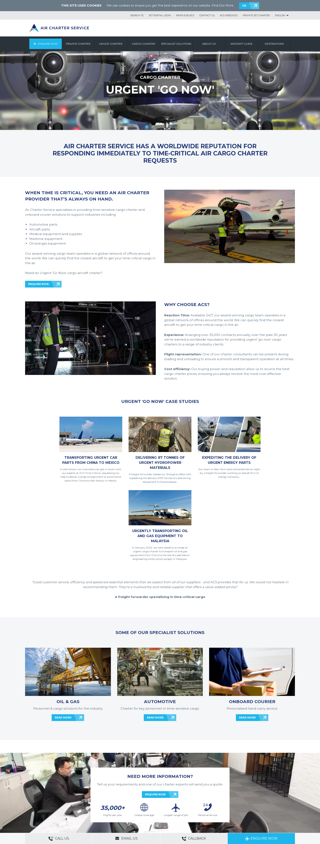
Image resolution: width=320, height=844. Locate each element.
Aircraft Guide (242, 43)
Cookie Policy (90, 807)
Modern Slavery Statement (40, 807)
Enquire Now (48, 43)
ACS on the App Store (256, 809)
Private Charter (78, 43)
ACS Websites (229, 15)
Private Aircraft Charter (38, 813)
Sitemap (56, 801)
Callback (194, 838)
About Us (44, 801)
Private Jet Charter (256, 15)
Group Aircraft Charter (65, 813)
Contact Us (207, 15)
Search (135, 15)
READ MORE (63, 644)
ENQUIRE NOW (38, 284)
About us (209, 43)
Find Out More (222, 5)
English (280, 15)
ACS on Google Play (282, 809)
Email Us (126, 838)
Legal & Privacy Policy (69, 807)
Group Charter (111, 43)
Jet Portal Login (160, 15)
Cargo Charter (143, 43)
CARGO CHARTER (160, 77)
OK (244, 5)
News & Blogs (185, 15)
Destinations (274, 43)
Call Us (58, 838)
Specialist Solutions (176, 43)
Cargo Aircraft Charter (91, 813)
